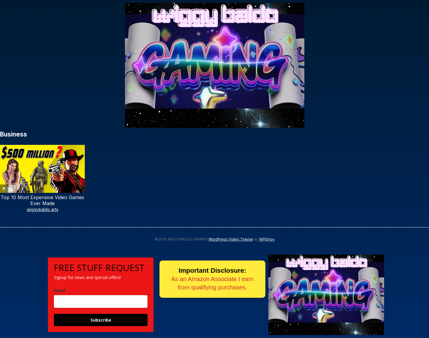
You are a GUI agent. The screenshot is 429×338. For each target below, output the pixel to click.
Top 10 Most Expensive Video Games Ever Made (42, 200)
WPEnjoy (267, 239)
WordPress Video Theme (231, 239)
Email (59, 290)
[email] (101, 301)
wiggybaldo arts (42, 209)
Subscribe (100, 320)
